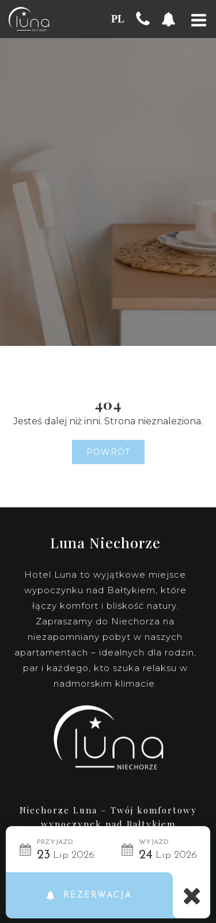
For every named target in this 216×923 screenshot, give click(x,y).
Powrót (108, 452)
